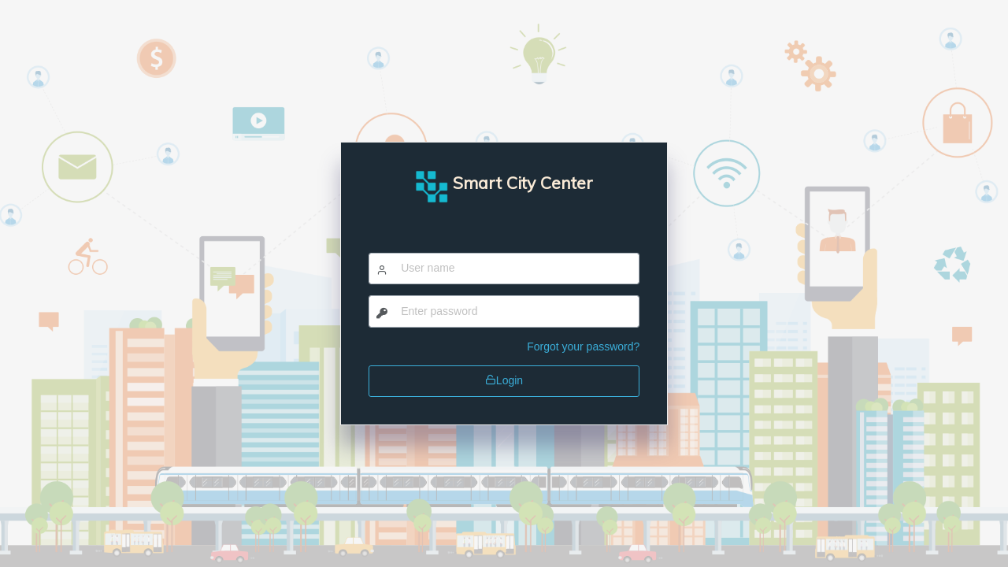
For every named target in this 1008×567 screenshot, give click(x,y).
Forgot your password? (583, 346)
